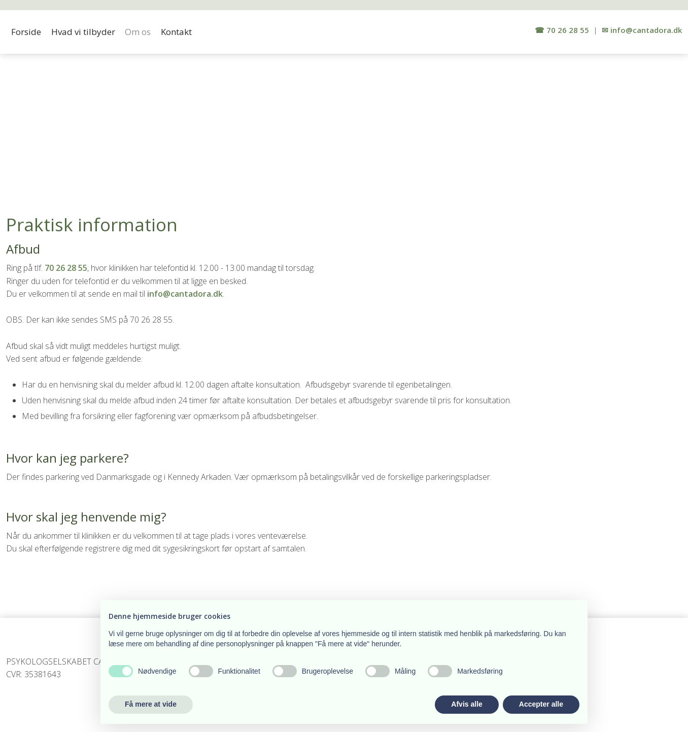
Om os (138, 32)
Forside (26, 32)
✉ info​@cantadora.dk (642, 30)
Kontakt (176, 32)
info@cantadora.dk (185, 293)
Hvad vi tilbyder (83, 32)
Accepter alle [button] (541, 704)
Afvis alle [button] (466, 704)
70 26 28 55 (66, 267)
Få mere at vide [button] (151, 704)
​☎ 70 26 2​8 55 (562, 30)
